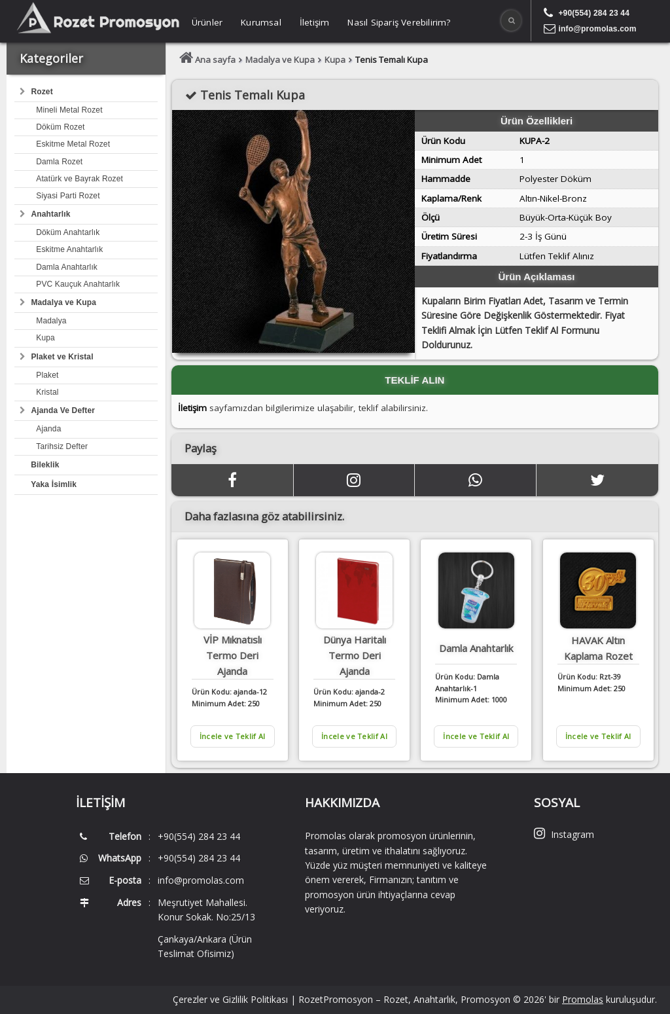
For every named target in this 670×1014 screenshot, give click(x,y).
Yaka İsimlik (54, 484)
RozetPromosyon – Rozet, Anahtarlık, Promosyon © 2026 (421, 999)
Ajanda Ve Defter (63, 410)
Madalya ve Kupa (63, 302)
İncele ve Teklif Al (232, 736)
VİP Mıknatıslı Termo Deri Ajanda (232, 655)
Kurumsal (261, 22)
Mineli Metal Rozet (69, 110)
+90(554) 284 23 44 (593, 13)
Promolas (582, 999)
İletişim (315, 22)
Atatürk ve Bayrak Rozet (79, 178)
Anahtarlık (50, 214)
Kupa (45, 337)
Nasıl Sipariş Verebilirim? (398, 22)
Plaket (47, 375)
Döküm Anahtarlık (67, 232)
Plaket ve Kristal (62, 356)
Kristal (47, 392)
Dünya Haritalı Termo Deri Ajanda (354, 655)
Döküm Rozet (60, 127)
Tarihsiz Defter (62, 446)
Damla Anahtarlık (66, 267)
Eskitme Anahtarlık (69, 249)
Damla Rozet (59, 161)
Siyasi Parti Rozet (67, 195)
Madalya (51, 320)
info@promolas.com (597, 28)
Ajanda (48, 428)
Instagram (564, 834)
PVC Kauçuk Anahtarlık (78, 284)
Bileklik (45, 464)
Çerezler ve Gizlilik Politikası (230, 999)
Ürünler (207, 22)
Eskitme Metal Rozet (73, 144)
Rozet (41, 91)
